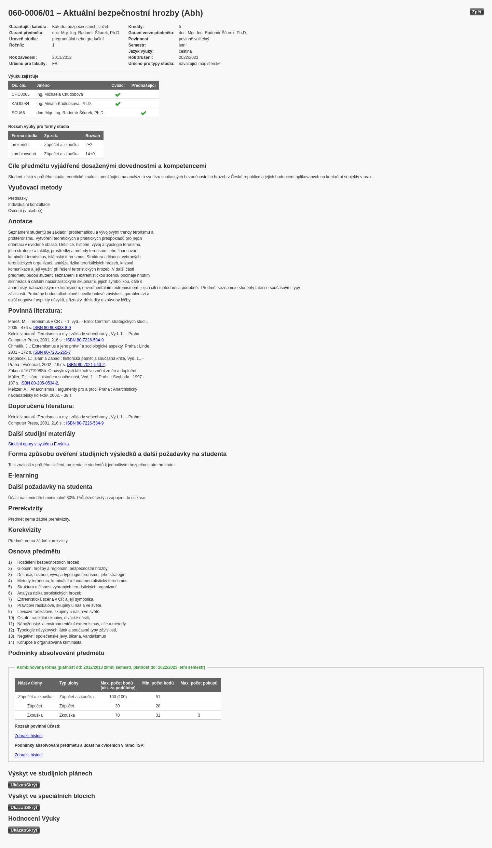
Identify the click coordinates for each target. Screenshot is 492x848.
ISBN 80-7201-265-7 (52, 352)
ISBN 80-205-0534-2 (39, 383)
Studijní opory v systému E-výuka (38, 444)
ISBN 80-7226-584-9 (85, 340)
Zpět (476, 11)
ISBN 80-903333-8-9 (52, 327)
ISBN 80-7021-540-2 (86, 364)
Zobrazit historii (28, 735)
